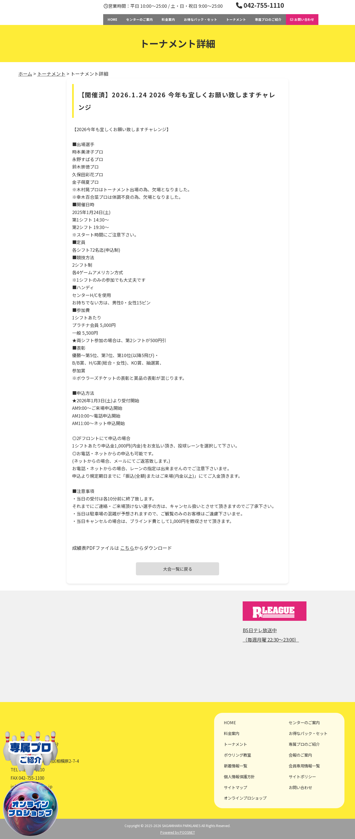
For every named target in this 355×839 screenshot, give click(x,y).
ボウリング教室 (237, 755)
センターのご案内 (139, 19)
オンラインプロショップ (245, 798)
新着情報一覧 (235, 766)
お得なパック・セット (200, 19)
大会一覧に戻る (177, 569)
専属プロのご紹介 (268, 19)
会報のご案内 (300, 755)
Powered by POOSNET (177, 832)
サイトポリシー (302, 776)
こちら (127, 547)
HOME (112, 19)
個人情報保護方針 (239, 776)
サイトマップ (235, 787)
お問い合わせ (302, 19)
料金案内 (168, 19)
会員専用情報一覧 (304, 766)
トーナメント (236, 19)
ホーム (25, 73)
